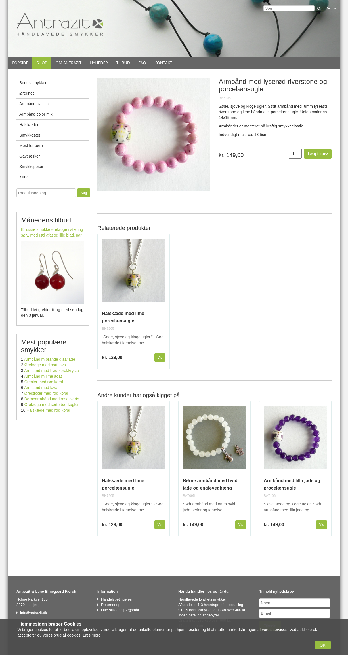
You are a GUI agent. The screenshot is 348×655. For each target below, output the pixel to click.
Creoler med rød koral (43, 382)
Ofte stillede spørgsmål (120, 610)
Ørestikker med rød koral (46, 393)
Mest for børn (31, 145)
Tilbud (123, 62)
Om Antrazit (68, 62)
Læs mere (92, 635)
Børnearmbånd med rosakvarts (51, 399)
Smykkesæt (29, 135)
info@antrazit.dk (33, 613)
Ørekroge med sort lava (45, 365)
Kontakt (163, 62)
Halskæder (29, 124)
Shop (42, 62)
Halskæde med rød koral (48, 410)
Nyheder (99, 62)
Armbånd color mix (36, 114)
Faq (142, 62)
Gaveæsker (29, 156)
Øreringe (27, 93)
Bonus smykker (33, 82)
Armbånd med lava (41, 387)
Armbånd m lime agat (43, 376)
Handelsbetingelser (117, 599)
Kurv (23, 177)
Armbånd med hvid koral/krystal (52, 370)
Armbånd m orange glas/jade (49, 359)
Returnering (110, 605)
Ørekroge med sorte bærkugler (51, 404)
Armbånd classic (34, 103)
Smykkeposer (31, 166)
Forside (20, 62)
